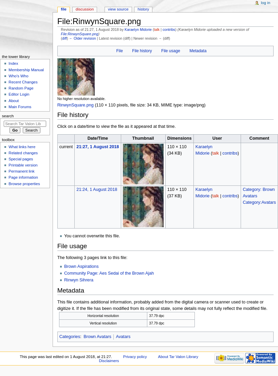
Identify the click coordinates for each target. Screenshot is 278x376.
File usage (170, 50)
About (13, 101)
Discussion (85, 9)
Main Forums (19, 107)
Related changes (23, 153)
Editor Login (18, 94)
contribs (169, 29)
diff (64, 38)
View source (118, 9)
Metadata (197, 50)
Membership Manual (26, 70)
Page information (23, 177)
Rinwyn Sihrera (78, 280)
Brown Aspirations (81, 266)
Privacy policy (135, 357)
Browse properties (24, 184)
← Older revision (82, 38)
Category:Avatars (259, 202)
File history (142, 50)
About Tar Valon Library (178, 357)
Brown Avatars (97, 336)
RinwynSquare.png (75, 105)
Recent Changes (22, 82)
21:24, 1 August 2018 (96, 189)
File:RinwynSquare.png (79, 34)
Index (13, 63)
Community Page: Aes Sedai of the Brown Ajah (109, 273)
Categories (69, 336)
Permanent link (21, 171)
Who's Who (18, 76)
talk (157, 29)
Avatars (123, 336)
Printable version (22, 165)
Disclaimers (109, 361)
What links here (21, 147)
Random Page (20, 88)
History (143, 9)
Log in (265, 3)
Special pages (20, 159)
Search (8, 116)
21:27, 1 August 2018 (97, 146)
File (119, 50)
